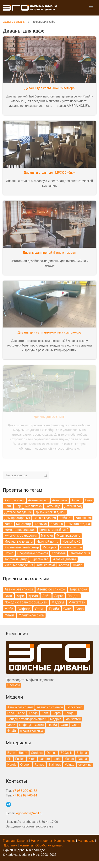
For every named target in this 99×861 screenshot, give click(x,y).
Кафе (8, 524)
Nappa (82, 758)
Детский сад (73, 506)
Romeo (40, 764)
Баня (8, 506)
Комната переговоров (19, 529)
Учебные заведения (18, 565)
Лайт (46, 596)
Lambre (44, 758)
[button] (91, 8)
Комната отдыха (78, 524)
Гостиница (53, 506)
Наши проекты (41, 840)
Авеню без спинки (19, 589)
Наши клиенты (64, 840)
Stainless (54, 764)
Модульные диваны (18, 541)
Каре (20, 596)
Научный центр (47, 541)
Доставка (10, 845)
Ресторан (49, 547)
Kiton (31, 758)
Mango (69, 758)
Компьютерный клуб (53, 529)
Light (57, 758)
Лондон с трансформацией (26, 602)
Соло (79, 609)
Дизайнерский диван (50, 512)
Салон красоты (71, 547)
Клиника (41, 524)
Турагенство (39, 559)
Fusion (20, 758)
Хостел (64, 565)
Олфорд (24, 609)
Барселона (78, 589)
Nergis (11, 764)
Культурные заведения (20, 535)
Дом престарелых (17, 518)
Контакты (26, 845)
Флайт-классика (31, 615)
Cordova (37, 752)
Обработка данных (49, 845)
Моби (9, 609)
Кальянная (83, 518)
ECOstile (66, 752)
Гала (8, 596)
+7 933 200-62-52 (25, 790)
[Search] (26, 475)
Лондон (73, 596)
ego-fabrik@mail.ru (29, 813)
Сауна (8, 553)
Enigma (81, 752)
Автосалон (59, 500)
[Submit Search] (45, 475)
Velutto (69, 764)
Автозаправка (14, 500)
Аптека (76, 500)
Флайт (9, 615)
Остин (40, 609)
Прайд (54, 609)
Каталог (22, 840)
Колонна (57, 524)
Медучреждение (68, 535)
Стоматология (80, 553)
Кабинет (66, 518)
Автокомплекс (38, 500)
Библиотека (33, 506)
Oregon (25, 764)
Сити (67, 609)
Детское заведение (18, 512)
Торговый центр (15, 559)
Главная (9, 840)
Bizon (11, 752)
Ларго (58, 596)
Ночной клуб (71, 541)
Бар (18, 506)
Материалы (86, 840)
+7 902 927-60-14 (25, 795)
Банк (88, 500)
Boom (23, 752)
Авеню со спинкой (51, 589)
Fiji (9, 758)
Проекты (13, 685)
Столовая (59, 553)
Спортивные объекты (32, 553)
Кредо (33, 596)
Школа (77, 565)
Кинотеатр (23, 524)
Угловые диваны (64, 559)
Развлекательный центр (21, 547)
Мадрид (58, 602)
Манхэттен (77, 602)
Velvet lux (84, 765)
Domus (52, 752)
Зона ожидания (45, 518)
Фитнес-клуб (46, 565)
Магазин (47, 535)
